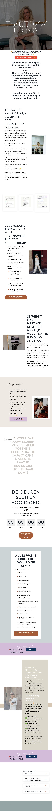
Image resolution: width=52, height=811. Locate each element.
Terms (43, 807)
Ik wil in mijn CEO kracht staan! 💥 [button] (18, 419)
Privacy (47, 807)
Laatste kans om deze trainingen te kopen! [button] (26, 536)
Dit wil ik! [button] (31, 650)
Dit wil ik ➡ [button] (31, 761)
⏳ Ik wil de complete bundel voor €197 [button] (26, 634)
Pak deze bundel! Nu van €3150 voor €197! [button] (16, 297)
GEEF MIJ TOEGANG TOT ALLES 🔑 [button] (26, 57)
